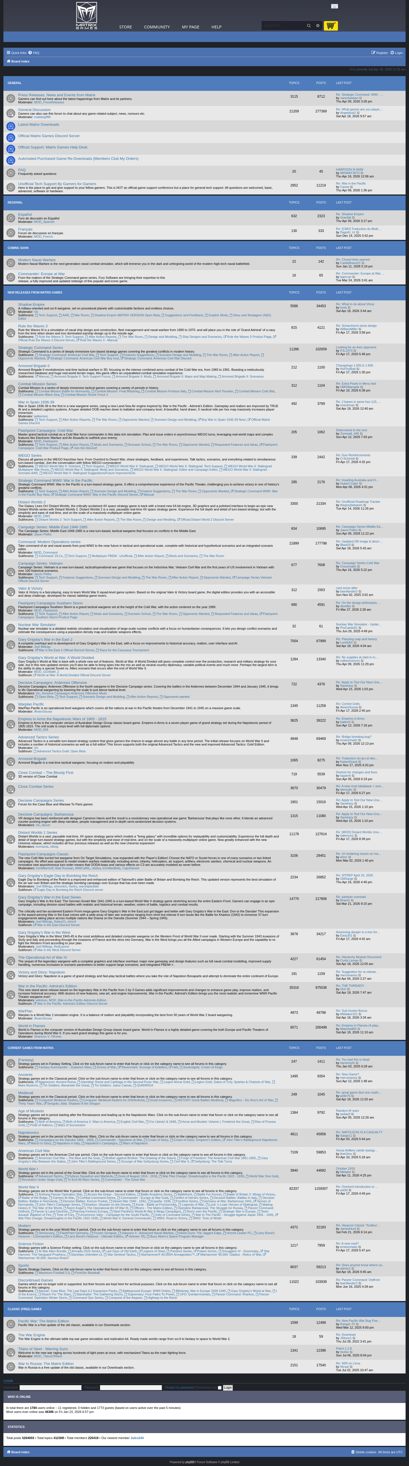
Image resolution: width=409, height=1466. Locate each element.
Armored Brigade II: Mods (131, 376)
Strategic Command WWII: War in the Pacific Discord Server (94, 494)
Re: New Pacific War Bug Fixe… (358, 1320)
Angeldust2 (348, 112)
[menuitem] (33, 52)
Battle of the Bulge (32, 1197)
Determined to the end (351, 430)
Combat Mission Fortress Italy (163, 391)
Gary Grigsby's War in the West (44, 932)
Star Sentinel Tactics (119, 1254)
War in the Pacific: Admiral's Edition (47, 986)
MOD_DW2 (42, 516)
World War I (28, 1169)
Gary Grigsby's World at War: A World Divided (56, 657)
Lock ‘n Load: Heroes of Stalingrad (231, 1204)
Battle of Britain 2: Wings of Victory (249, 1194)
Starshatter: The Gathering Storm (97, 1294)
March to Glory (39, 1143)
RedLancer (61, 946)
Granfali (345, 217)
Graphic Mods (216, 315)
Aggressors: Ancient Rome (55, 1082)
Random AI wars (347, 1110)
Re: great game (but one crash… (358, 1092)
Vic (36, 311)
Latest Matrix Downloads (38, 124)
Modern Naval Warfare (37, 260)
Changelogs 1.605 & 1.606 (354, 365)
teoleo (344, 1352)
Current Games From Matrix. (31, 1048)
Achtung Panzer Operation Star (58, 1194)
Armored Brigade (32, 759)
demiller (345, 606)
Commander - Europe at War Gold (142, 1197)
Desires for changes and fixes (356, 772)
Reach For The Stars (54, 1294)
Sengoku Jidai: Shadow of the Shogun (71, 1103)
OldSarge (346, 878)
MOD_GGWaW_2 (46, 671)
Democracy (44, 1233)
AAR (64, 315)
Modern (24, 1226)
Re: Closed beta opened (353, 259)
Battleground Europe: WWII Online (144, 1291)
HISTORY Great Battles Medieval (198, 1100)
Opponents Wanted (133, 419)
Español (25, 214)
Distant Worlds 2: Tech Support (58, 519)
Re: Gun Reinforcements (353, 455)
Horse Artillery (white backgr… (357, 1150)
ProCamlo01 (349, 627)
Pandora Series (179, 1251)
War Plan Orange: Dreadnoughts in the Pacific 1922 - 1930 (201, 1176)
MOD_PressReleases (49, 102)
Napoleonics (28, 1132)
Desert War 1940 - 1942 (127, 1201)
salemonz (347, 835)
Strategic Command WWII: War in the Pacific (55, 480)
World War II (28, 1187)
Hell (173, 1067)
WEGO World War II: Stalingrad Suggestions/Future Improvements (87, 473)
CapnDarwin (130, 868)
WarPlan (25, 1011)
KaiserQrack (349, 761)
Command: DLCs (48, 556)
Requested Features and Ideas (234, 444)
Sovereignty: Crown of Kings (201, 1067)
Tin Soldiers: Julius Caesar (111, 1085)
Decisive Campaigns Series (41, 800)
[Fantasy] (26, 1060)
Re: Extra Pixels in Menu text (356, 383)
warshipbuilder (89, 886)
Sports (23, 1265)
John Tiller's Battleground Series (91, 1161)
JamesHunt (348, 1228)
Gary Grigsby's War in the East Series (49, 897)
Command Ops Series (86, 1297)
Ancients (25, 1075)
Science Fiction (30, 1244)
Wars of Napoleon (133, 1143)
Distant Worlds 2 (32, 502)
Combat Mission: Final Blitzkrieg (115, 391)
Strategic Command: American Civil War (64, 355)
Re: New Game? (347, 1074)
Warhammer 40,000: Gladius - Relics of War (229, 1254)
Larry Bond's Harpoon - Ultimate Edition (93, 1236)
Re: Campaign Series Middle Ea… (360, 526)
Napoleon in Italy (66, 1143)
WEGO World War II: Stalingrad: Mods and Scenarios (89, 469)
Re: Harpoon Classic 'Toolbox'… (358, 1225)
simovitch (60, 886)
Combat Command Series (95, 1197)
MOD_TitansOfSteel (48, 1356)
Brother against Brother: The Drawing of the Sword (139, 1158)
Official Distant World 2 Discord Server (205, 519)
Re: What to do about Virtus (355, 304)
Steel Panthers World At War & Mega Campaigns (145, 1211)
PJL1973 (346, 350)
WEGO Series (30, 455)
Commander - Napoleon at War (118, 1140)
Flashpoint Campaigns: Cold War (45, 430)
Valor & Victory (30, 588)
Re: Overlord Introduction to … (357, 1186)
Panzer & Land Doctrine (49, 1211)
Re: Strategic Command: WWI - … (360, 94)
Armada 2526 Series (84, 1251)
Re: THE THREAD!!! (350, 985)
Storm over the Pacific (200, 1211)
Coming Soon (18, 248)
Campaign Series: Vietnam (40, 563)
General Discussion (34, 110)
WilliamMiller (349, 329)
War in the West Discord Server (57, 950)
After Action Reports (100, 336)
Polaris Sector (204, 1251)
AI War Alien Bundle (50, 1251)
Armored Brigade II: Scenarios (241, 376)
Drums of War (104, 1067)
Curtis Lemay (349, 960)
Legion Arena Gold (175, 1082)
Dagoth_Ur (347, 232)
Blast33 (345, 544)
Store (125, 27)
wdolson (41, 1000)
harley (73, 886)
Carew (344, 187)
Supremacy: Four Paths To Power (149, 1294)
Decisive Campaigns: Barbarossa (46, 814)
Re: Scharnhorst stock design (356, 325)
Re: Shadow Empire (350, 214)
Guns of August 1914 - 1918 (135, 1176)
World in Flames (31, 1026)
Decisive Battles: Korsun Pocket (83, 1201)
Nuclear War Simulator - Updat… (358, 624)
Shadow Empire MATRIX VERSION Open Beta (125, 315)
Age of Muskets (31, 1111)
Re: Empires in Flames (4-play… (358, 1025)
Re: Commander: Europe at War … (360, 273)
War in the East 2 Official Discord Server (64, 650)
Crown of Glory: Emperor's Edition (195, 1140)
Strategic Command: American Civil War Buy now (83, 358)
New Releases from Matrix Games (35, 292)
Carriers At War (61, 1197)
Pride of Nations (39, 1125)
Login (8, 1381)
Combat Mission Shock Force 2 (84, 394)
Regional (15, 202)
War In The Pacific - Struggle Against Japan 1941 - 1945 (232, 1214)
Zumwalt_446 (349, 433)
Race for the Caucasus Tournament (122, 650)
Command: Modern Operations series (49, 542)
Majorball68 (348, 1029)
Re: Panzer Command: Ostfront (358, 1279)
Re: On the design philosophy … (358, 602)
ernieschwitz (349, 740)
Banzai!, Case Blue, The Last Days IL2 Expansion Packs (76, 1291)
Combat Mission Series (37, 384)
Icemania (42, 846)
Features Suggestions (137, 355)
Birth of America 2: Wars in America (88, 1121)
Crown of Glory (156, 1140)
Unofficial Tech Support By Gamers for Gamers (57, 184)
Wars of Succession (69, 1125)
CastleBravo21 (350, 263)
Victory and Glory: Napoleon (41, 972)
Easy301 (346, 935)
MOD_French (43, 236)
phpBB (189, 1462)
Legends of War (191, 1204)
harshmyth (347, 1063)
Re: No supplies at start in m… (357, 657)
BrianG (345, 900)
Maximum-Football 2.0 (52, 1272)
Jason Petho (42, 534)
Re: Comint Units (348, 703)
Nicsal (344, 1366)
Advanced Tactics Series (38, 737)
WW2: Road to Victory (170, 1218)
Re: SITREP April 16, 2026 (354, 875)
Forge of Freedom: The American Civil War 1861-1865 (216, 1158)
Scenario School (137, 444)
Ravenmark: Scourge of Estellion (142, 1067)
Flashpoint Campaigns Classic (43, 854)
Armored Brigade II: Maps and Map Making (185, 376)
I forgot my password (179, 1387)
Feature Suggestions (154, 491)
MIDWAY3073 (350, 173)
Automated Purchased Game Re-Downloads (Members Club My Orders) (78, 158)
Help (217, 27)
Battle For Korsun (208, 1194)
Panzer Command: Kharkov (233, 1294)
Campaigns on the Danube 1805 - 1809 (64, 1140)
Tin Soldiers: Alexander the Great (64, 1085)
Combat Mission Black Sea (38, 394)
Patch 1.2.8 (344, 1348)
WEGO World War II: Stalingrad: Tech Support (189, 466)
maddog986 (42, 117)
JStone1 (346, 1338)
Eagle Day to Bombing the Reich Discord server (68, 889)
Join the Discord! (83, 448)
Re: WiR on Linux (348, 1363)
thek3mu (346, 1153)
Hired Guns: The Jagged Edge (198, 1233)
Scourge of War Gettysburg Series (142, 1161)
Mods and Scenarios (106, 444)
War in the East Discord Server (57, 925)
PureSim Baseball (85, 1272)
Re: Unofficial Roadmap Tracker (358, 501)
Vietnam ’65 (135, 1236)
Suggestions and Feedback (182, 315)
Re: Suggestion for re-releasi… (357, 971)
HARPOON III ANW (349, 169)
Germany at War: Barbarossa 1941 (226, 1201)
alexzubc (346, 789)
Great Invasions (159, 1100)
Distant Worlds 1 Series (37, 832)
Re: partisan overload (351, 897)
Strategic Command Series (40, 347)
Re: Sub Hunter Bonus (351, 1010)
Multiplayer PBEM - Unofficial (110, 556)
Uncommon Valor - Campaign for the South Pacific (112, 1214)
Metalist (345, 1172)
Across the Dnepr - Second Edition (109, 1194)
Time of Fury (63, 1214)
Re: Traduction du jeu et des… (357, 758)
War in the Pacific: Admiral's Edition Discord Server (71, 1003)
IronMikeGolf (44, 868)
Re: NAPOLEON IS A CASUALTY (359, 1132)
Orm (343, 989)
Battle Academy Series (154, 1194)
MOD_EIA (41, 729)
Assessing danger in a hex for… (358, 932)
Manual (42, 376)
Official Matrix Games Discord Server (49, 136)
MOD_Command (46, 552)
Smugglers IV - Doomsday (238, 1251)
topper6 (345, 775)
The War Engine (31, 1335)
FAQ (22, 170)
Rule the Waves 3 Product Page (247, 336)
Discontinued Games (35, 1280)
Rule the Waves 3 (33, 326)
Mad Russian (64, 868)
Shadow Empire (31, 304)
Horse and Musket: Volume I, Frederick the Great (213, 1121)
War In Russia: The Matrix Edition (46, 1364)
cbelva (96, 868)
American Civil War (34, 1151)
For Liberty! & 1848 (161, 1121)
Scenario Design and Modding (178, 355)
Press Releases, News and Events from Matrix (56, 95)
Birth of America (47, 1121)
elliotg (54, 846)
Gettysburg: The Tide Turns (211, 1161)
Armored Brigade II (34, 366)
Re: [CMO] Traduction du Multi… (358, 229)
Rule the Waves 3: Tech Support (59, 336)
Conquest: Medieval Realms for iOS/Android (112, 1100)
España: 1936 (159, 1201)
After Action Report (244, 355)
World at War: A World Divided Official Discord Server (72, 675)
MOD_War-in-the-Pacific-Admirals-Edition (78, 1000)
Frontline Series (185, 1201)
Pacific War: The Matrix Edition (43, 1321)
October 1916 (345, 1168)
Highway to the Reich (160, 1297)
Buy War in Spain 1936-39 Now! (222, 419)
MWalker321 (349, 1014)
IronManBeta (111, 868)
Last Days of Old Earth (119, 1251)
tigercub (345, 276)
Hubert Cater (349, 483)
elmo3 (72, 921)
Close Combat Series (36, 786)
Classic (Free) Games (24, 1309)
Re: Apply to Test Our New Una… (359, 682)
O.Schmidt (347, 458)
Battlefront (183, 1194)
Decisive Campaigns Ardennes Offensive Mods (74, 693)
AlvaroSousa (43, 711)
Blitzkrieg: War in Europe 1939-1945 (199, 1291)
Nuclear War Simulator (37, 625)
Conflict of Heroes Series (189, 1197)
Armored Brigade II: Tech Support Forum (80, 376)
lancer (46, 825)
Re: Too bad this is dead (353, 1059)
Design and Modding (161, 336)
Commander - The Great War (123, 1179)
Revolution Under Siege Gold (40, 1179)
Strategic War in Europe (237, 1211)
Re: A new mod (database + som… (360, 786)
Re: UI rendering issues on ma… (358, 853)
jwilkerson (41, 416)
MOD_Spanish (44, 221)
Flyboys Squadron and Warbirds (89, 1176)
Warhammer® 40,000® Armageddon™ (166, 1254)
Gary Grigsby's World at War (249, 1291)
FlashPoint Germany (72, 1233)
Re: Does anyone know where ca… (360, 1265)
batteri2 (345, 722)
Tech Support (46, 315)
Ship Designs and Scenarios (200, 336)
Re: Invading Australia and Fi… (357, 480)
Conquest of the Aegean (123, 1297)
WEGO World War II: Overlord (57, 466)
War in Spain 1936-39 (36, 402)
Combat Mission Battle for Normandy (62, 391)
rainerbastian (349, 98)
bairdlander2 (349, 591)
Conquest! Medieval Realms (56, 1100)
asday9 (345, 1114)
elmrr (343, 857)
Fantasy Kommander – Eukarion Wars (63, 1067)
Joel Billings (42, 646)
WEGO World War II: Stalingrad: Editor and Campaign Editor (174, 469)
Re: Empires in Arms (350, 718)
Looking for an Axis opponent (356, 347)
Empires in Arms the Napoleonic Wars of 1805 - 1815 (62, 719)
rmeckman (347, 405)
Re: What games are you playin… (359, 109)
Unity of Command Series (170, 1214)
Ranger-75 (347, 1324)
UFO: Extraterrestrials (193, 1294)
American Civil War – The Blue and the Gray (67, 1158)
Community (157, 27)
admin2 (345, 1268)
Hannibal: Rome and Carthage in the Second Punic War (118, 1082)
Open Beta (44, 696)
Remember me (209, 1387)
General (15, 83)
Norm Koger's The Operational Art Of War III (95, 1208)
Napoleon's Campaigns (99, 1143)
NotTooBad (348, 368)
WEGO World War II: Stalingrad (129, 466)
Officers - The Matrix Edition (151, 1208)
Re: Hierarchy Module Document (358, 957)
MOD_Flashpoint (46, 441)
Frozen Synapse (103, 1233)
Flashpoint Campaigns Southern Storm (50, 603)
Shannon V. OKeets (47, 1036)
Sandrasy (346, 685)
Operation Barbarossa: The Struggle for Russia (208, 1208)
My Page (190, 27)
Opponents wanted (174, 696)
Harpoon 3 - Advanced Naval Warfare (146, 1233)
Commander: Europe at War (41, 274)
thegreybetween (351, 505)
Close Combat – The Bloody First (45, 772)
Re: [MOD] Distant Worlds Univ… (359, 832)
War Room (80, 315)
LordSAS (346, 642)
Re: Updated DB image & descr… (359, 541)
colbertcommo (350, 660)
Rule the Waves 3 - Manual (97, 340)
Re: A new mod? (347, 1243)
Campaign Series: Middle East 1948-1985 (52, 527)
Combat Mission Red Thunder (210, 391)
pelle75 (345, 1096)
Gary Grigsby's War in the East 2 (45, 639)
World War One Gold (262, 1176)
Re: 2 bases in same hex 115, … (358, 401)
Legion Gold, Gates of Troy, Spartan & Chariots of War (230, 1082)
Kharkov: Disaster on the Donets (106, 1204)
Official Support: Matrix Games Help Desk (52, 147)
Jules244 (136, 1438)
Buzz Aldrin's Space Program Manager (175, 1236)
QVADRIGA (143, 1085)
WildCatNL (82, 868)
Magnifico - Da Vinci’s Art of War (249, 1100)
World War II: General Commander (125, 1218)
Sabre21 (60, 921)
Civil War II (179, 1161)
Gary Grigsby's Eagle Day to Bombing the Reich (58, 876)
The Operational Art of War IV (42, 957)
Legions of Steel (152, 1251)
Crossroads (348, 566)
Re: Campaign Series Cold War (357, 563)
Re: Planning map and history (356, 639)
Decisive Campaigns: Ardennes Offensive (52, 682)
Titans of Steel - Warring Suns (43, 1349)
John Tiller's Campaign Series (57, 1204)
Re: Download (346, 1334)
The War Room (130, 336)
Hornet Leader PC (237, 1233)
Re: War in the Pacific (351, 183)
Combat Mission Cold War (255, 391)
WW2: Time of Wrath (205, 1218)
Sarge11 (346, 1135)
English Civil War (130, 1121)
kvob (343, 307)
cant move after (347, 588)
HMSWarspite (349, 387)
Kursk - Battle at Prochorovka (154, 1204)
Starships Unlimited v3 (84, 1254)
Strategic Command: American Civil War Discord (156, 358)
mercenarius (349, 975)
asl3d (344, 1190)
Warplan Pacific (31, 704)
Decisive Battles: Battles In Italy (233, 1197)
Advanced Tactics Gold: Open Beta (59, 751)
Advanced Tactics (49, 1176)
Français (25, 229)
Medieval (25, 1093)
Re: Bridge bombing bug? (354, 736)
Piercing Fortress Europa (89, 1211)
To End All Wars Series (81, 1179)
